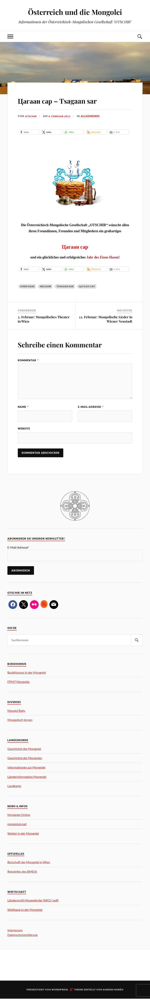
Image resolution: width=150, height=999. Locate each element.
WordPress (60, 989)
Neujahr (45, 286)
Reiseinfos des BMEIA (22, 872)
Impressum (14, 930)
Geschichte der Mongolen (24, 758)
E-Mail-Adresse (91, 406)
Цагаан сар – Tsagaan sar (68, 100)
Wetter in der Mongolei (23, 834)
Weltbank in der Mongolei (24, 910)
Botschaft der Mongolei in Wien (28, 862)
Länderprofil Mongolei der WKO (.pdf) (33, 900)
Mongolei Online (18, 815)
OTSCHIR (31, 116)
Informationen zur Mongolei (26, 767)
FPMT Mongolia (18, 682)
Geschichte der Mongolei (24, 749)
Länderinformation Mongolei (26, 777)
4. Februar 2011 (61, 116)
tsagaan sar (65, 286)
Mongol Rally (16, 711)
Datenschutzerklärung (22, 935)
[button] (29, 132)
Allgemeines (93, 116)
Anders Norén (113, 989)
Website (24, 428)
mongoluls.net (17, 824)
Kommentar (28, 360)
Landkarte (14, 786)
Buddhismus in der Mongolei (26, 673)
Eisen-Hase (28, 286)
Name (23, 406)
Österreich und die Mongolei (75, 12)
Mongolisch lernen (19, 720)
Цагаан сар (87, 286)
